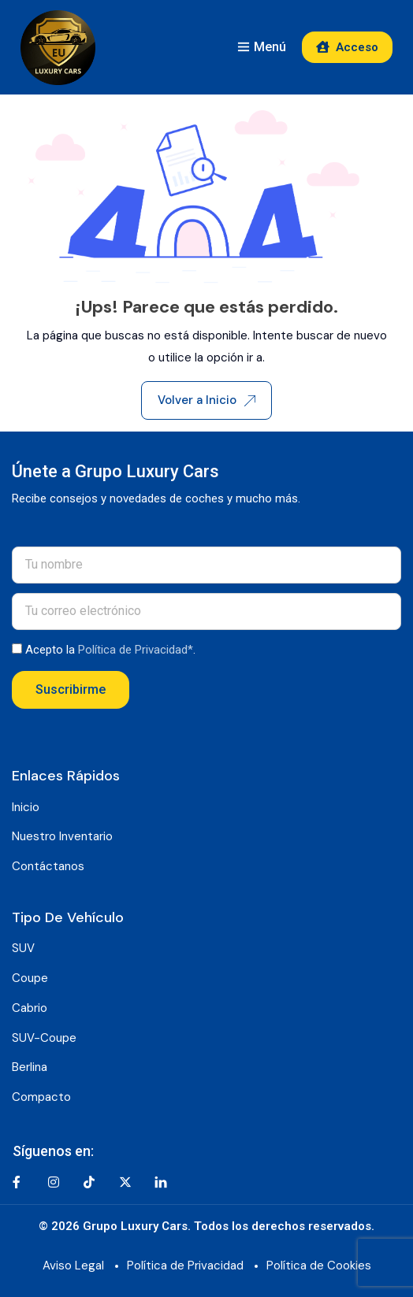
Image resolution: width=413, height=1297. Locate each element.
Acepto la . (110, 650)
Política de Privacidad (185, 1265)
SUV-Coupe (44, 1038)
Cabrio (29, 1008)
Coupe (30, 978)
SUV (23, 948)
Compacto (41, 1097)
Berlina (29, 1067)
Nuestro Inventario (62, 836)
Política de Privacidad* (135, 650)
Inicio (25, 807)
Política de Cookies (318, 1265)
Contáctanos (48, 866)
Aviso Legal (73, 1265)
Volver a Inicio (206, 400)
